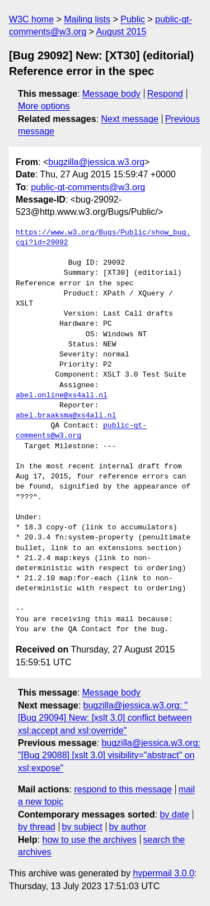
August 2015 (121, 31)
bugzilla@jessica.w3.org (96, 162)
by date (174, 814)
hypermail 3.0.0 (163, 873)
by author (127, 827)
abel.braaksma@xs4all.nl (66, 416)
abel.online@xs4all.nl (62, 396)
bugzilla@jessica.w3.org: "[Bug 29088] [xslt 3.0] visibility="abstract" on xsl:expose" (109, 755)
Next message (129, 119)
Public (132, 19)
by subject (82, 827)
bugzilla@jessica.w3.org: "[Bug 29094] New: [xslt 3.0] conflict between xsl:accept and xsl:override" (105, 718)
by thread (36, 827)
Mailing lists (87, 19)
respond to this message (122, 789)
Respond (165, 93)
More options (44, 106)
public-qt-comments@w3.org (88, 187)
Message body (111, 93)
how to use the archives (90, 839)
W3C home (31, 19)
